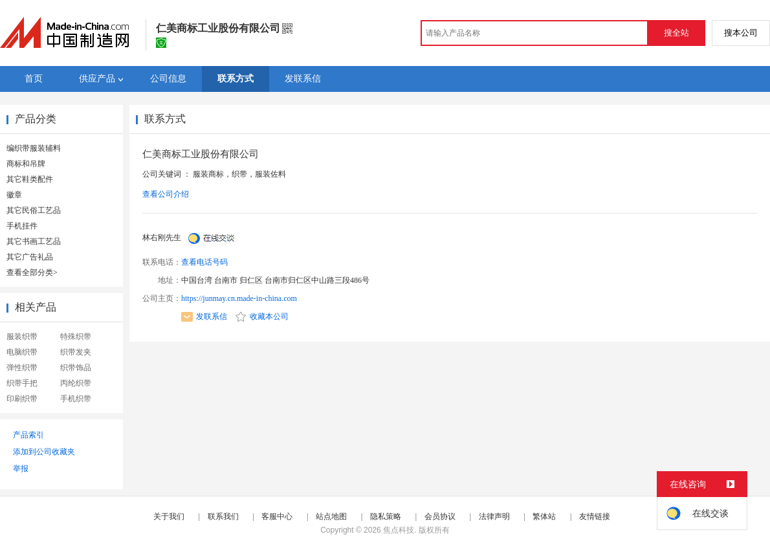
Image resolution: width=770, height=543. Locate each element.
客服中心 (276, 516)
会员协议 (440, 516)
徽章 (14, 194)
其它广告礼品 (29, 256)
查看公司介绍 (165, 194)
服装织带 (22, 336)
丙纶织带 (75, 383)
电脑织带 (22, 352)
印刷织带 (22, 398)
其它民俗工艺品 (33, 210)
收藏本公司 (262, 316)
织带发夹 (75, 352)
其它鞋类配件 (29, 179)
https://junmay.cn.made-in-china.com (239, 298)
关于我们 (168, 516)
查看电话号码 (204, 262)
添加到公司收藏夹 (44, 451)
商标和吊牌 (25, 163)
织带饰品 (75, 367)
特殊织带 (75, 336)
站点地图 (331, 516)
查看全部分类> (32, 272)
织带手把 (22, 383)
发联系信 (204, 316)
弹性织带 (22, 367)
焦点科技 (398, 530)
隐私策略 (385, 516)
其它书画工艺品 (33, 241)
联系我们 (223, 516)
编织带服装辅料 (33, 148)
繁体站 (544, 516)
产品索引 (28, 434)
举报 (20, 468)
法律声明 (494, 516)
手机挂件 (22, 225)
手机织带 (75, 398)
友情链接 (594, 516)
